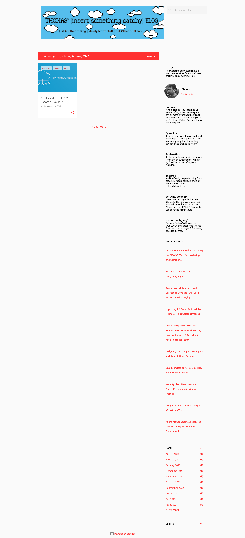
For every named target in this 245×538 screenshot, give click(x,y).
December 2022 (174, 470)
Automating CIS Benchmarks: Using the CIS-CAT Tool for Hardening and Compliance (184, 255)
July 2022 (171, 499)
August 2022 (173, 493)
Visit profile (187, 94)
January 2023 (173, 465)
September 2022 (175, 487)
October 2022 (173, 482)
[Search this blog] (190, 10)
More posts (99, 126)
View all (152, 56)
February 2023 (174, 459)
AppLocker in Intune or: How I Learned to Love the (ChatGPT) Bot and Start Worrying (182, 293)
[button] (72, 112)
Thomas (186, 89)
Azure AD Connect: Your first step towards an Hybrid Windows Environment (183, 427)
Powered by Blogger (122, 534)
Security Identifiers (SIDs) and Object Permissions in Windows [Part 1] (182, 389)
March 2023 (172, 454)
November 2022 (174, 476)
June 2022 (171, 504)
